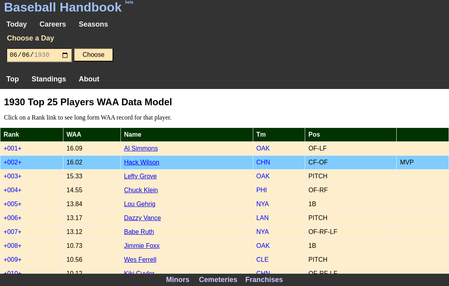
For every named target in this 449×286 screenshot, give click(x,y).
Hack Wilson (141, 162)
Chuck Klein (141, 190)
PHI (261, 190)
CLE (262, 259)
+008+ (12, 245)
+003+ (12, 176)
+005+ (12, 204)
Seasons (93, 24)
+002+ (12, 162)
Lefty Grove (140, 176)
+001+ (12, 148)
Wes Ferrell (140, 259)
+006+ (12, 217)
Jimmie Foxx (142, 245)
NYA (262, 204)
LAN (262, 217)
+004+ (12, 190)
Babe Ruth (139, 231)
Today (16, 24)
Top (12, 79)
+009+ (12, 259)
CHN (263, 162)
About (89, 79)
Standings (49, 79)
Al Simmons (141, 148)
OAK (263, 148)
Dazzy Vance (142, 217)
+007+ (12, 231)
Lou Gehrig (139, 204)
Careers (53, 24)
